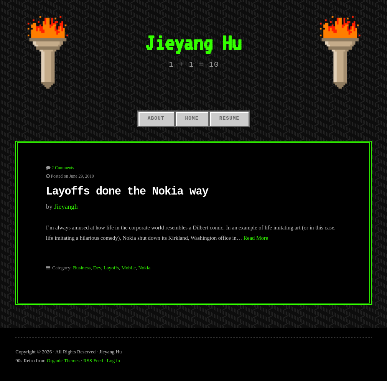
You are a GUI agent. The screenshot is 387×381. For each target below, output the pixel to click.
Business (82, 267)
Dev (97, 267)
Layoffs (111, 267)
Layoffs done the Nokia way (127, 191)
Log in (113, 360)
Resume (229, 118)
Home (192, 118)
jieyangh (65, 206)
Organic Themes (63, 360)
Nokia (144, 267)
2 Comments (63, 167)
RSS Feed (93, 360)
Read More (256, 238)
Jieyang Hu (193, 42)
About (156, 118)
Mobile (129, 267)
